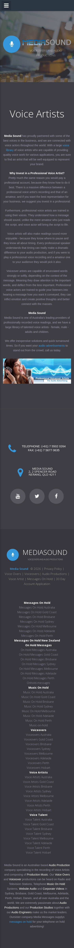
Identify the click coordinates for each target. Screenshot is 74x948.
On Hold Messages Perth (38, 678)
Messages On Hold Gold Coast (37, 612)
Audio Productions (54, 574)
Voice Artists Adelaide (38, 801)
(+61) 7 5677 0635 (47, 450)
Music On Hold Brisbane (38, 702)
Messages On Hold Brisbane (37, 617)
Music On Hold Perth (38, 720)
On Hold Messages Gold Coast (38, 654)
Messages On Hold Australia (37, 607)
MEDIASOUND (44, 552)
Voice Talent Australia (38, 819)
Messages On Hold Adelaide (37, 631)
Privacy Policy (53, 569)
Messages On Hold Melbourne (37, 626)
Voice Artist (16, 579)
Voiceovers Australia (38, 735)
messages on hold (20, 921)
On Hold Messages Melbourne (38, 669)
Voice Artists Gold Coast (38, 782)
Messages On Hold (40, 579)
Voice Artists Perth (38, 805)
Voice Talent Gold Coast (38, 824)
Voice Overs (13, 574)
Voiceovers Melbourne (38, 753)
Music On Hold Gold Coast (38, 697)
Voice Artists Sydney (38, 791)
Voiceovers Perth (38, 763)
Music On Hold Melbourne (38, 711)
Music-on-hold (38, 725)
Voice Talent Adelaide (38, 843)
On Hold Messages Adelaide (38, 673)
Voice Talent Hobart (38, 852)
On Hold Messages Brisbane (39, 659)
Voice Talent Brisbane (38, 829)
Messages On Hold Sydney (37, 621)
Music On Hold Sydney (38, 706)
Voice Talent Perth (38, 848)
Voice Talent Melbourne (38, 838)
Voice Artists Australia (38, 777)
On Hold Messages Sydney (38, 664)
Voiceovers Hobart (38, 768)
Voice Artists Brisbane (38, 786)
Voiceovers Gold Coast (38, 739)
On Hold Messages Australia (38, 650)
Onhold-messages (38, 683)
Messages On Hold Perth (37, 636)
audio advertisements (51, 345)
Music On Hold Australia (38, 692)
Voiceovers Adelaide (38, 758)
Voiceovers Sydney (38, 749)
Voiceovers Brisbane (39, 744)
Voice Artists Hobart (38, 810)
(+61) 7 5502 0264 (53, 446)
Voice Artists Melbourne (38, 796)
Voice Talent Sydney (38, 833)
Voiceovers (31, 574)
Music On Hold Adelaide (38, 716)
